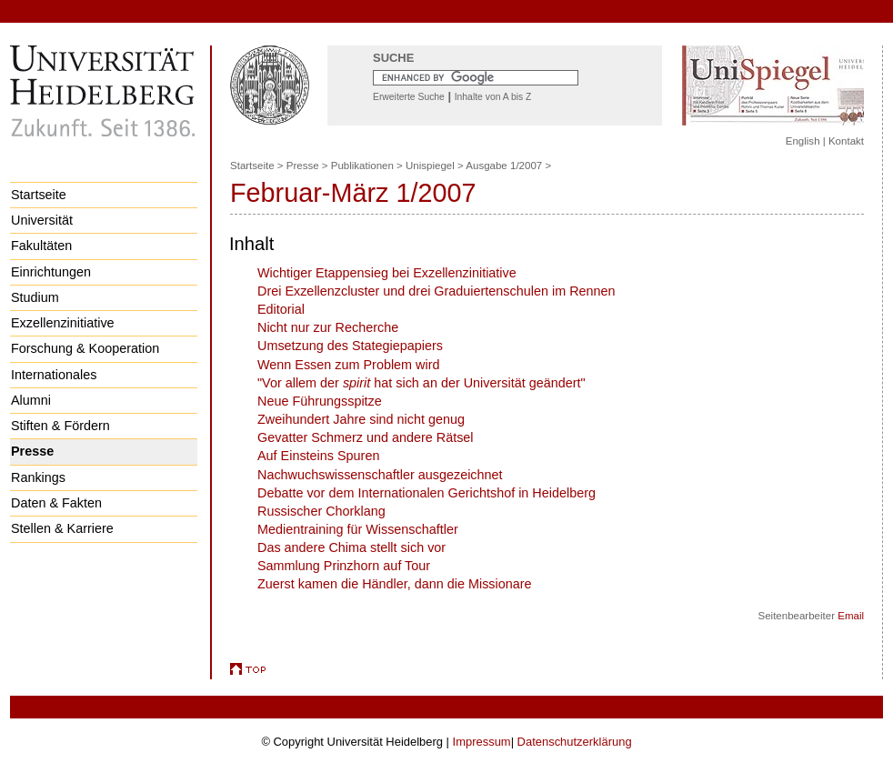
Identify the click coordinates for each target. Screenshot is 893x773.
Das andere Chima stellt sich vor (351, 547)
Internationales (53, 374)
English (803, 141)
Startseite (38, 194)
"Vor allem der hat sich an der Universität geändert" (421, 383)
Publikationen (362, 165)
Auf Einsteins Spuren (318, 455)
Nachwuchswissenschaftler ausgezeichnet (380, 474)
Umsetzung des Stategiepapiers (350, 345)
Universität (42, 220)
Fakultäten (41, 245)
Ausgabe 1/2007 (504, 165)
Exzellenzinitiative (63, 323)
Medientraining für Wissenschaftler (357, 529)
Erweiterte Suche (409, 97)
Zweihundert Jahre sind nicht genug (361, 419)
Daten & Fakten (56, 503)
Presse (32, 451)
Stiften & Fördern (60, 425)
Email (851, 615)
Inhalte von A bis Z (493, 97)
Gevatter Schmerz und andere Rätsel (365, 437)
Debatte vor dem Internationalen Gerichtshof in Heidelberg (426, 493)
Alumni (31, 400)
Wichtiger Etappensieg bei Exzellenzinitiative (387, 273)
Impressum (482, 741)
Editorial (281, 309)
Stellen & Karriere (62, 528)
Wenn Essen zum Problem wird (348, 364)
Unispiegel (430, 165)
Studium (35, 297)
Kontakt (846, 141)
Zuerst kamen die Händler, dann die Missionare (394, 584)
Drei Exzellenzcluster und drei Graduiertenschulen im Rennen (436, 291)
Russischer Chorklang (321, 511)
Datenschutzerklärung (574, 741)
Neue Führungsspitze (319, 401)
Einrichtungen (51, 272)
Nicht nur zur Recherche (327, 327)
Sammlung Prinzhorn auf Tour (343, 565)
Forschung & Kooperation (85, 348)
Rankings (38, 477)
